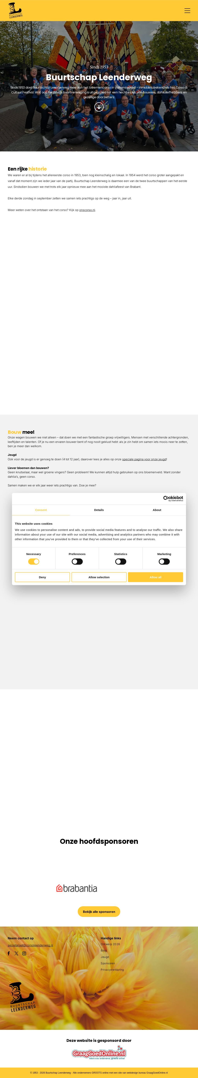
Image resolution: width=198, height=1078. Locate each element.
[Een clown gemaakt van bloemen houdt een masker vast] (99, 788)
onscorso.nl (87, 210)
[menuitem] (145, 945)
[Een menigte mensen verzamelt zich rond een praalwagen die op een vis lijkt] (99, 722)
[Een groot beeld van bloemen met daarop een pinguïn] (33, 788)
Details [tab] (99, 510)
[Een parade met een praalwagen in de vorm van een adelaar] (144, 275)
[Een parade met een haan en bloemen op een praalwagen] (54, 343)
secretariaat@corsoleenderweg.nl (30, 945)
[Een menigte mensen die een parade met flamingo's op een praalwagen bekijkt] (144, 365)
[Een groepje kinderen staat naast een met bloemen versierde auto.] (54, 252)
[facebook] (9, 954)
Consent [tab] (41, 510)
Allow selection (98, 577)
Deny (42, 577)
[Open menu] (187, 11)
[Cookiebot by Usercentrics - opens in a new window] (166, 499)
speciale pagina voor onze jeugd (144, 459)
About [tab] (157, 510)
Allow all (155, 577)
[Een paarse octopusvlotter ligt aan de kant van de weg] (33, 722)
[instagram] (24, 954)
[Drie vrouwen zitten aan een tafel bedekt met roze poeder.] (144, 640)
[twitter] (16, 954)
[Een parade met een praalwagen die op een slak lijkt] (164, 722)
